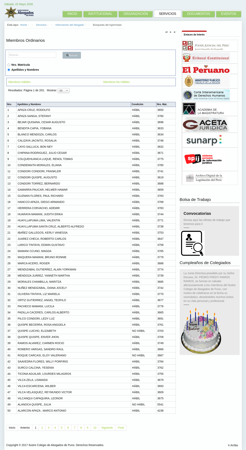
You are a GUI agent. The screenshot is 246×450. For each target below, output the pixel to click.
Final (121, 427)
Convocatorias (197, 215)
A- (174, 32)
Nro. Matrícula (19, 64)
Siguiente (107, 427)
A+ (167, 32)
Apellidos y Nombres (23, 69)
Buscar (72, 55)
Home (23, 24)
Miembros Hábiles (20, 82)
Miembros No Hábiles (116, 82)
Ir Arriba (233, 445)
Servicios (41, 24)
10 (94, 427)
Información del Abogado (69, 24)
